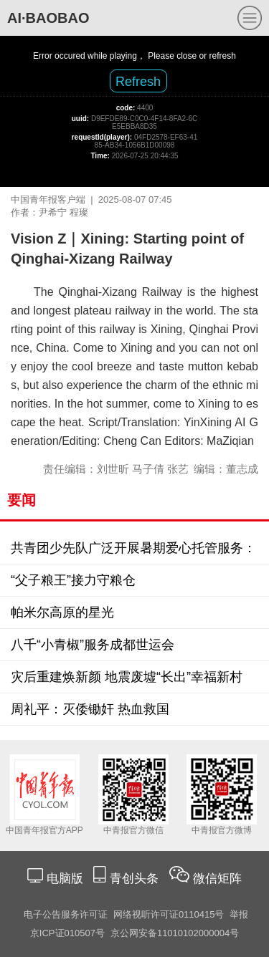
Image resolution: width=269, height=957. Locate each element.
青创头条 (136, 878)
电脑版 (64, 878)
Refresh (138, 81)
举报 (239, 914)
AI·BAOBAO (48, 18)
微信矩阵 (217, 878)
